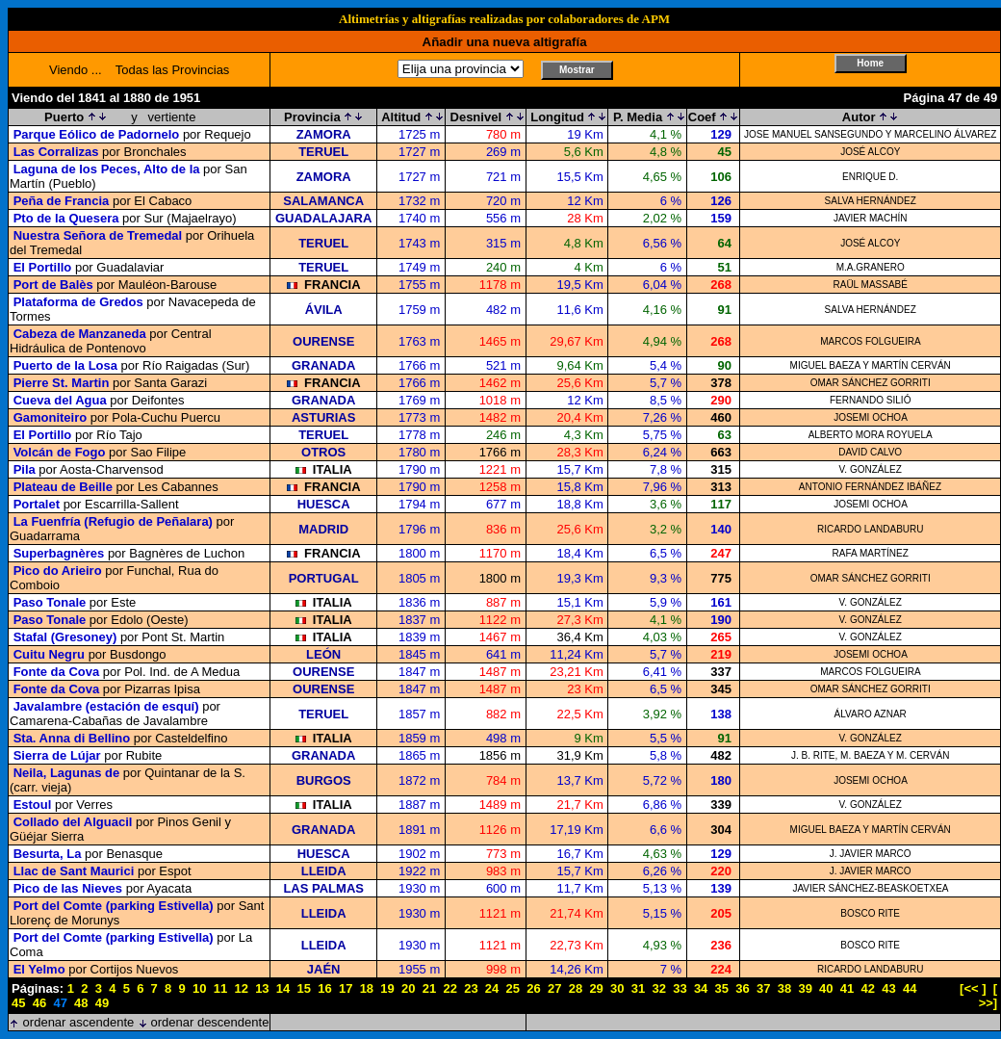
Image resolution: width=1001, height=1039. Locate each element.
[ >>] (988, 995)
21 (429, 988)
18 (366, 988)
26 (533, 988)
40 (826, 988)
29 (596, 988)
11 (220, 988)
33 (679, 988)
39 (804, 988)
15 (304, 988)
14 (283, 988)
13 (262, 988)
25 (513, 988)
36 (742, 988)
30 (617, 988)
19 (387, 988)
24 (492, 988)
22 (449, 988)
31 (638, 988)
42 (868, 988)
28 (575, 988)
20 (408, 988)
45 (18, 1003)
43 (888, 988)
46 (39, 1003)
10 (199, 988)
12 (240, 988)
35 (722, 988)
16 (324, 988)
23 (470, 988)
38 (784, 988)
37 (763, 988)
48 (81, 1003)
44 (909, 988)
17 (345, 988)
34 (700, 988)
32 (658, 988)
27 (554, 988)
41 (847, 988)
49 (102, 1003)
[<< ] (973, 988)
